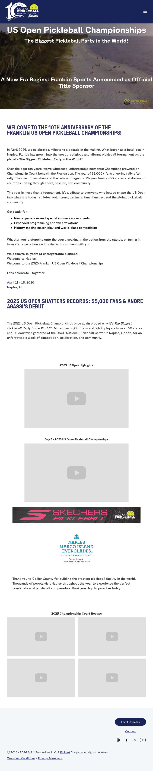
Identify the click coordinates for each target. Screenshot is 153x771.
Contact (130, 731)
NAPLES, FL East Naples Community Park (76, 59)
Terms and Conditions (21, 758)
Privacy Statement (50, 758)
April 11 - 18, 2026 (20, 282)
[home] (22, 11)
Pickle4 (65, 752)
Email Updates (130, 722)
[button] (145, 11)
